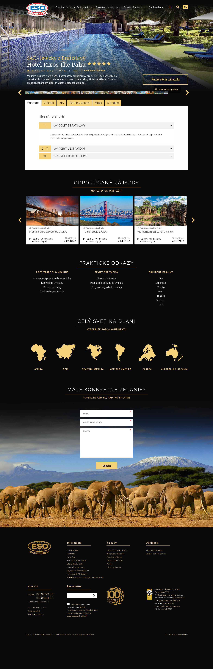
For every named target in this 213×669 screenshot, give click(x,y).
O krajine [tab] (113, 133)
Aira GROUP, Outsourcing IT (176, 666)
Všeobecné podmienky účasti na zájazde (85, 608)
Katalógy (71, 588)
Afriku (157, 640)
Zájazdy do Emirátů (106, 309)
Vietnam (160, 331)
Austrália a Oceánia (174, 400)
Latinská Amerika (120, 400)
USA (161, 335)
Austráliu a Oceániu (164, 629)
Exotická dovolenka (154, 582)
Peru (160, 322)
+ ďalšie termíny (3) (93, 272)
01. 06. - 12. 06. (41, 270)
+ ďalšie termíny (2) (147, 272)
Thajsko (161, 326)
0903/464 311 (45, 629)
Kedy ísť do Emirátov (52, 313)
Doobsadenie (156, 7)
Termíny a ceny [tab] (79, 133)
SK (185, 7)
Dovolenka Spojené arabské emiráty (52, 309)
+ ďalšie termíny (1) (39, 272)
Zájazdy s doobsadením (78, 602)
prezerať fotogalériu (172, 120)
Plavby (109, 595)
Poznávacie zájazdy (107, 7)
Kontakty (71, 585)
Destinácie (62, 7)
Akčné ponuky (82, 7)
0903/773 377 (45, 625)
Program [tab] (33, 133)
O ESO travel (72, 582)
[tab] (106, 157)
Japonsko (161, 313)
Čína (161, 309)
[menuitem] (36, 8)
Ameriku (158, 634)
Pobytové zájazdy (133, 7)
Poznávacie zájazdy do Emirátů (106, 313)
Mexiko (161, 318)
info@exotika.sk (41, 633)
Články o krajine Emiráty (52, 322)
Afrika (38, 400)
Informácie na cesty (75, 598)
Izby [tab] (61, 133)
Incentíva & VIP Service (77, 605)
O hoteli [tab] (49, 133)
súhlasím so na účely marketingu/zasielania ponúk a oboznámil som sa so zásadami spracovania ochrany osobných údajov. (82, 641)
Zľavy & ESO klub (75, 595)
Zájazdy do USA (113, 598)
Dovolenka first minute (156, 585)
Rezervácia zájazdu (165, 79)
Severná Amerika (93, 400)
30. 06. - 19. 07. (149, 270)
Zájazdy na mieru (114, 592)
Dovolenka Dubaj (52, 318)
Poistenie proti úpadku (77, 592)
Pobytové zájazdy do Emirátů (106, 318)
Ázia (66, 400)
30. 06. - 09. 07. (95, 270)
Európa (147, 400)
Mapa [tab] (98, 133)
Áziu (180, 626)
